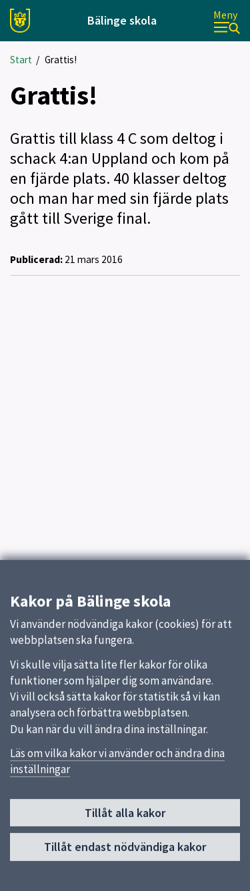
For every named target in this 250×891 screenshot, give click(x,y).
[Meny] (226, 21)
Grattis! (61, 59)
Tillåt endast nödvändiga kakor (125, 851)
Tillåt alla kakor (125, 817)
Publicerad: (36, 259)
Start (21, 59)
